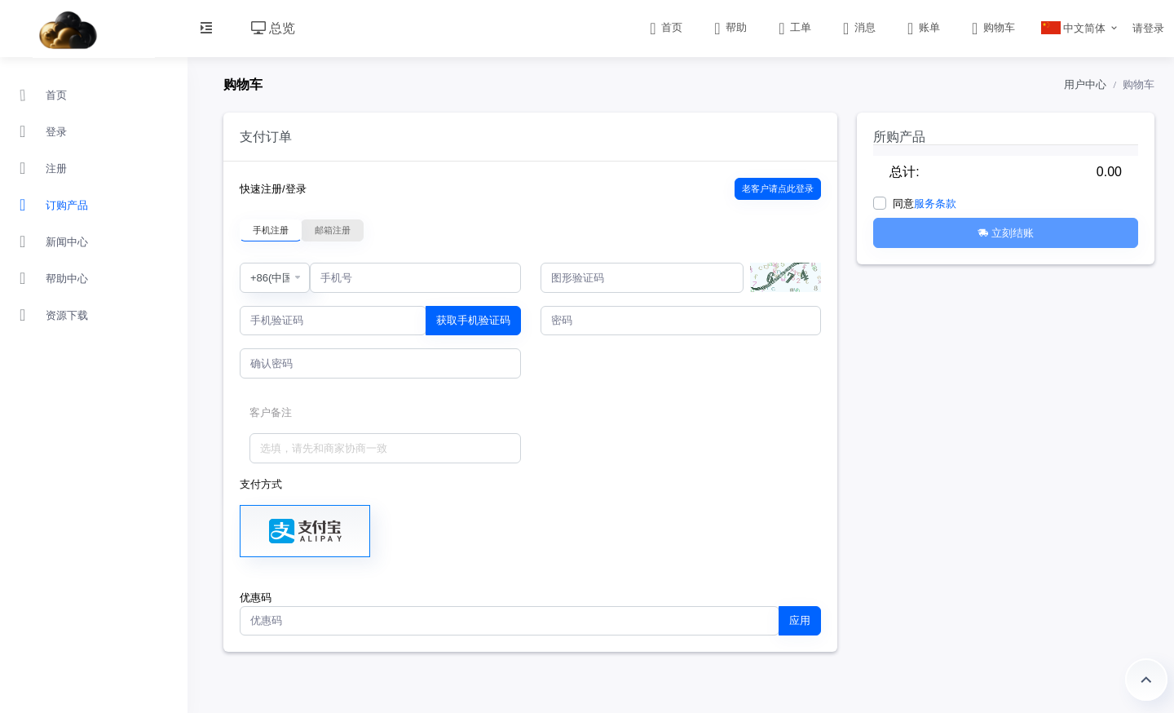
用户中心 (1085, 84)
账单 (922, 27)
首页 (664, 27)
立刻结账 (1006, 233)
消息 (858, 27)
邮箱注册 (333, 230)
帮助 (729, 27)
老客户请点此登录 (778, 188)
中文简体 (1073, 28)
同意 (924, 203)
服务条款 (935, 203)
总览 (273, 28)
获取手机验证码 (473, 320)
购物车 (992, 27)
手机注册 (271, 230)
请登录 (1148, 28)
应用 (799, 620)
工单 (793, 27)
